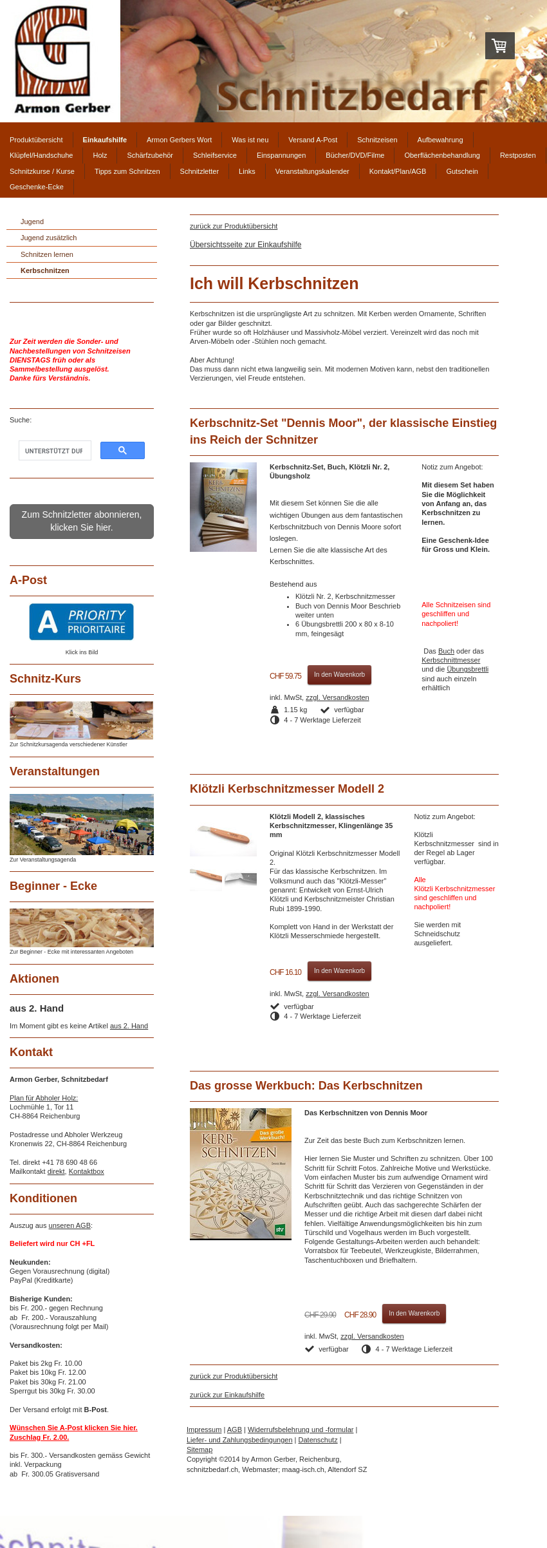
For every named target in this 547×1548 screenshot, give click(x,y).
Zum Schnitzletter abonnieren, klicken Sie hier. (82, 521)
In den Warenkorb (339, 674)
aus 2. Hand (129, 1026)
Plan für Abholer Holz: (44, 1098)
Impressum (204, 1429)
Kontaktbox (86, 1171)
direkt (56, 1171)
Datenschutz (318, 1440)
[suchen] (53, 451)
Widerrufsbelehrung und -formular (300, 1429)
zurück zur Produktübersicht (233, 226)
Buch (446, 651)
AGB (234, 1429)
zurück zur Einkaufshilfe (227, 1395)
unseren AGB (70, 1225)
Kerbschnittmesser (451, 660)
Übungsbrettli (467, 669)
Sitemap (199, 1449)
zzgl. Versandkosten (337, 697)
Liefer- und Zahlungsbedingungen (240, 1440)
